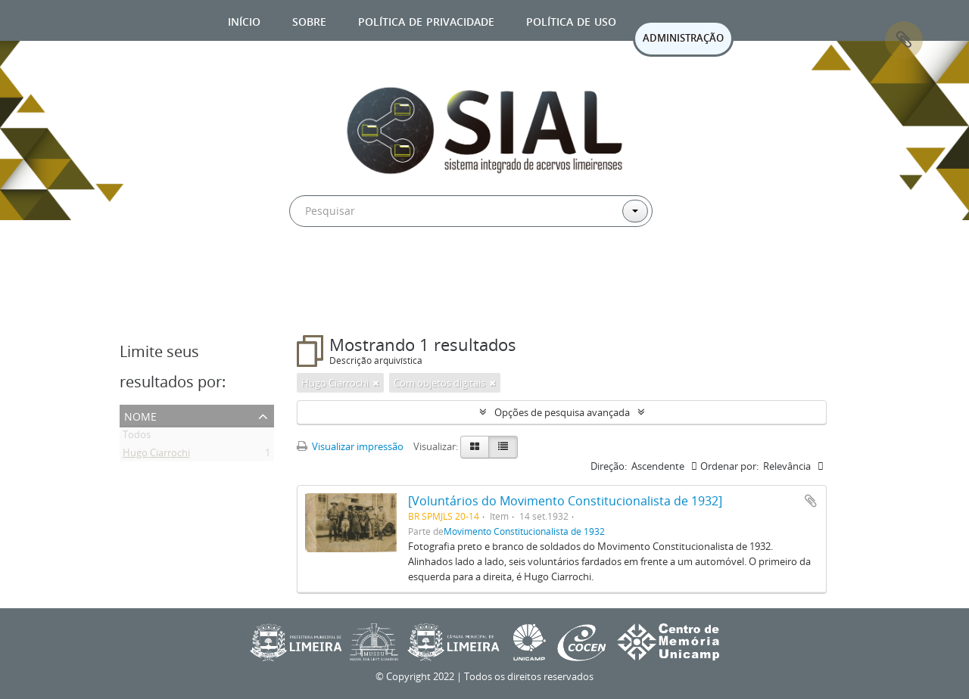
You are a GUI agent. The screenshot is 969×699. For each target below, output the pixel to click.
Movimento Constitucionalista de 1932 (524, 531)
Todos (137, 437)
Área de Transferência (904, 40)
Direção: (608, 466)
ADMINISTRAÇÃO (683, 38)
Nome (140, 415)
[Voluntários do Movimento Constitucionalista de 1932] (565, 500)
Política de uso (571, 20)
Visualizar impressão (350, 446)
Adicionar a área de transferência (810, 500)
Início (244, 20)
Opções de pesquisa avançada (562, 412)
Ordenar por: (729, 466)
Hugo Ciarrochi (156, 455)
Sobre (309, 20)
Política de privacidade (426, 20)
